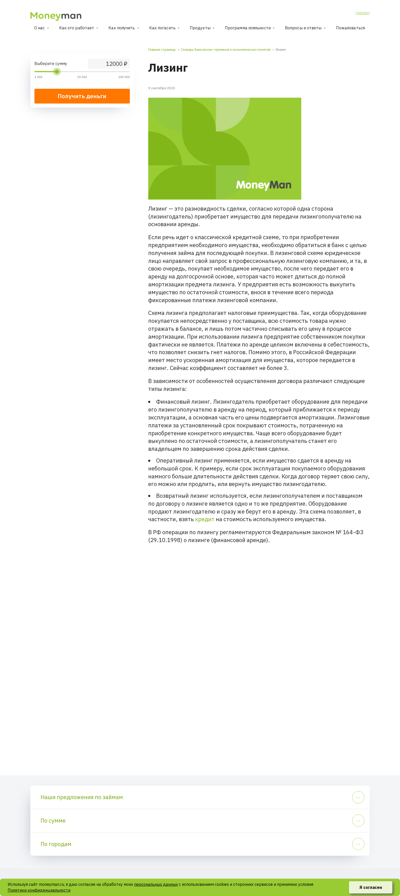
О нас (39, 27)
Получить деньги (82, 96)
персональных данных (156, 884)
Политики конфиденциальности (39, 890)
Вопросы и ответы (303, 27)
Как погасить (162, 27)
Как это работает (76, 27)
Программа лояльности (248, 27)
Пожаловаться (350, 27)
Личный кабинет (350, 15)
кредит (205, 519)
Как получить (121, 27)
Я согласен (370, 887)
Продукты (200, 27)
